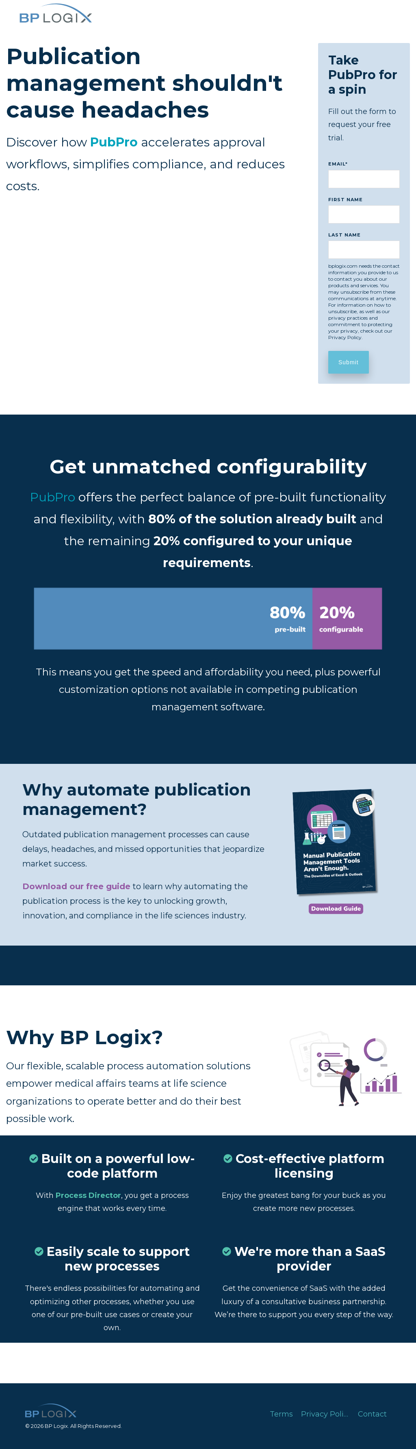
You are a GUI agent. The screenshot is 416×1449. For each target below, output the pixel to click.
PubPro (52, 497)
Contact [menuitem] (372, 1414)
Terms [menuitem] (281, 1414)
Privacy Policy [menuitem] (326, 1414)
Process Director (88, 1195)
